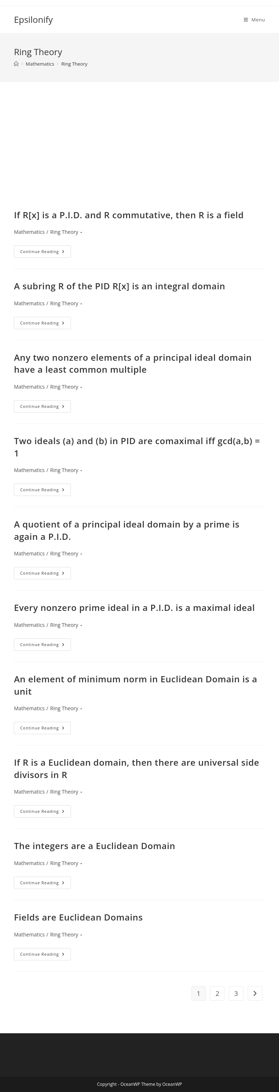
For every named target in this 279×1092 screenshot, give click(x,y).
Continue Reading (45, 253)
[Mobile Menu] (254, 19)
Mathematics (29, 231)
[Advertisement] (139, 154)
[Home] (16, 64)
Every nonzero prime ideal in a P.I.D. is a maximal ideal (134, 607)
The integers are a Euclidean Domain (94, 846)
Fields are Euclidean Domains (78, 917)
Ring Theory (74, 64)
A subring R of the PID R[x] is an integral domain (119, 286)
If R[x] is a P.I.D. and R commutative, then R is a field (129, 215)
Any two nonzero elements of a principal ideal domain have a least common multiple (133, 363)
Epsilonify (33, 19)
